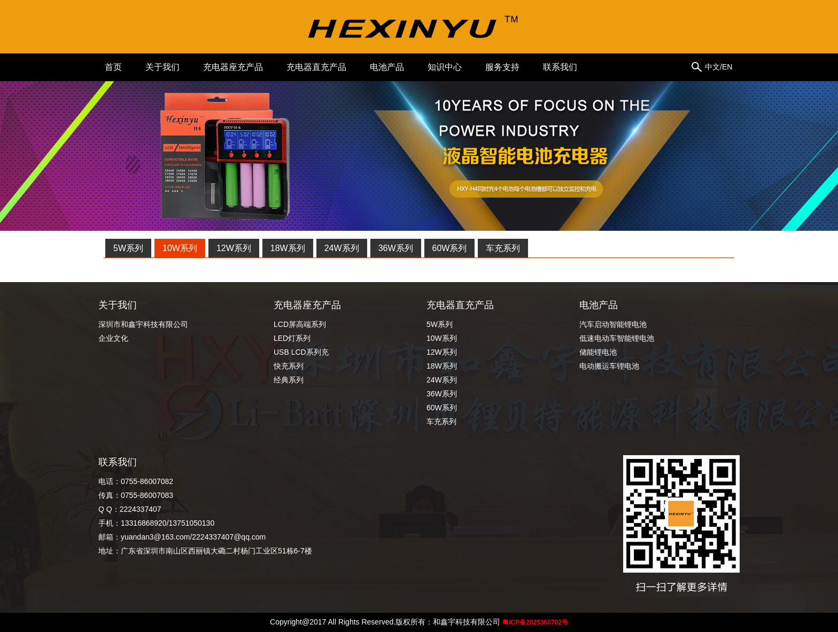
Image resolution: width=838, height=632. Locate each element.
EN (727, 67)
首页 (113, 67)
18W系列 (287, 248)
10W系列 (179, 248)
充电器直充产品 (316, 67)
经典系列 (289, 380)
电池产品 (387, 67)
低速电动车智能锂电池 (616, 338)
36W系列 (395, 248)
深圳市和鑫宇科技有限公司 (143, 324)
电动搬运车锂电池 (609, 366)
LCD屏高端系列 (300, 324)
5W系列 (128, 248)
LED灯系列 (292, 338)
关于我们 (162, 67)
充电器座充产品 (233, 67)
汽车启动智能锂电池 (616, 324)
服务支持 (502, 67)
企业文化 (113, 338)
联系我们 (560, 67)
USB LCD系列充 (301, 352)
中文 (712, 67)
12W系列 (233, 248)
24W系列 (341, 248)
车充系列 (503, 248)
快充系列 (289, 366)
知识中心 (445, 67)
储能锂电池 (598, 352)
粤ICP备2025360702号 (535, 622)
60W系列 (449, 248)
